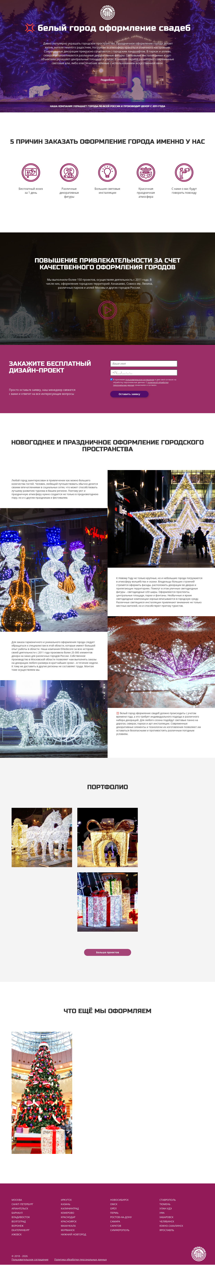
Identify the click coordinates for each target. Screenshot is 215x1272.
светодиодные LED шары (142, 594)
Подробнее (108, 79)
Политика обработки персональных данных (80, 1266)
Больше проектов (107, 957)
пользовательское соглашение (139, 382)
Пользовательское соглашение (30, 1266)
